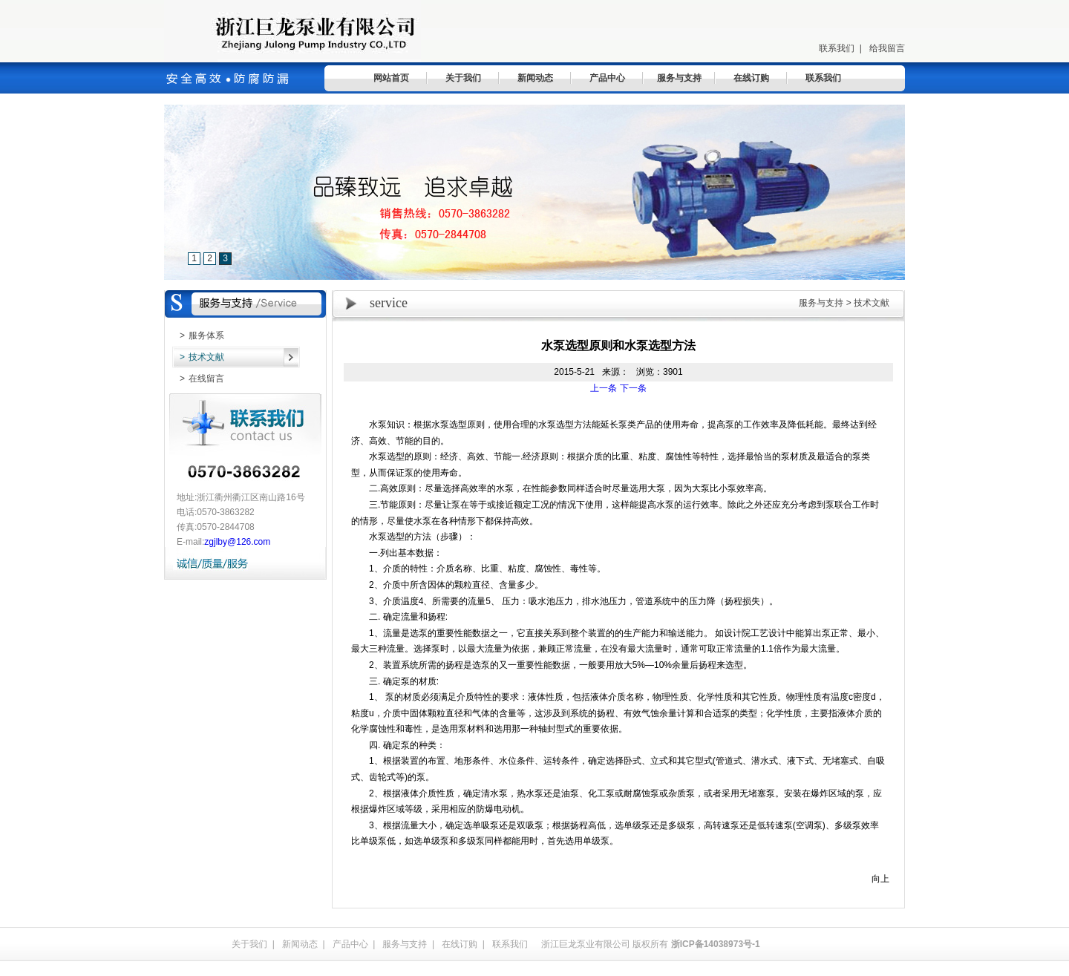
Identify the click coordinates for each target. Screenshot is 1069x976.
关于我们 (463, 78)
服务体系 (198, 335)
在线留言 (198, 378)
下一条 (633, 388)
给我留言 (887, 48)
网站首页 (391, 78)
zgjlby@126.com (237, 542)
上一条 (603, 388)
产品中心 (607, 78)
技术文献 (198, 357)
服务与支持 (679, 78)
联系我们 (836, 48)
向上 (880, 879)
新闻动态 (535, 78)
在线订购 (751, 78)
